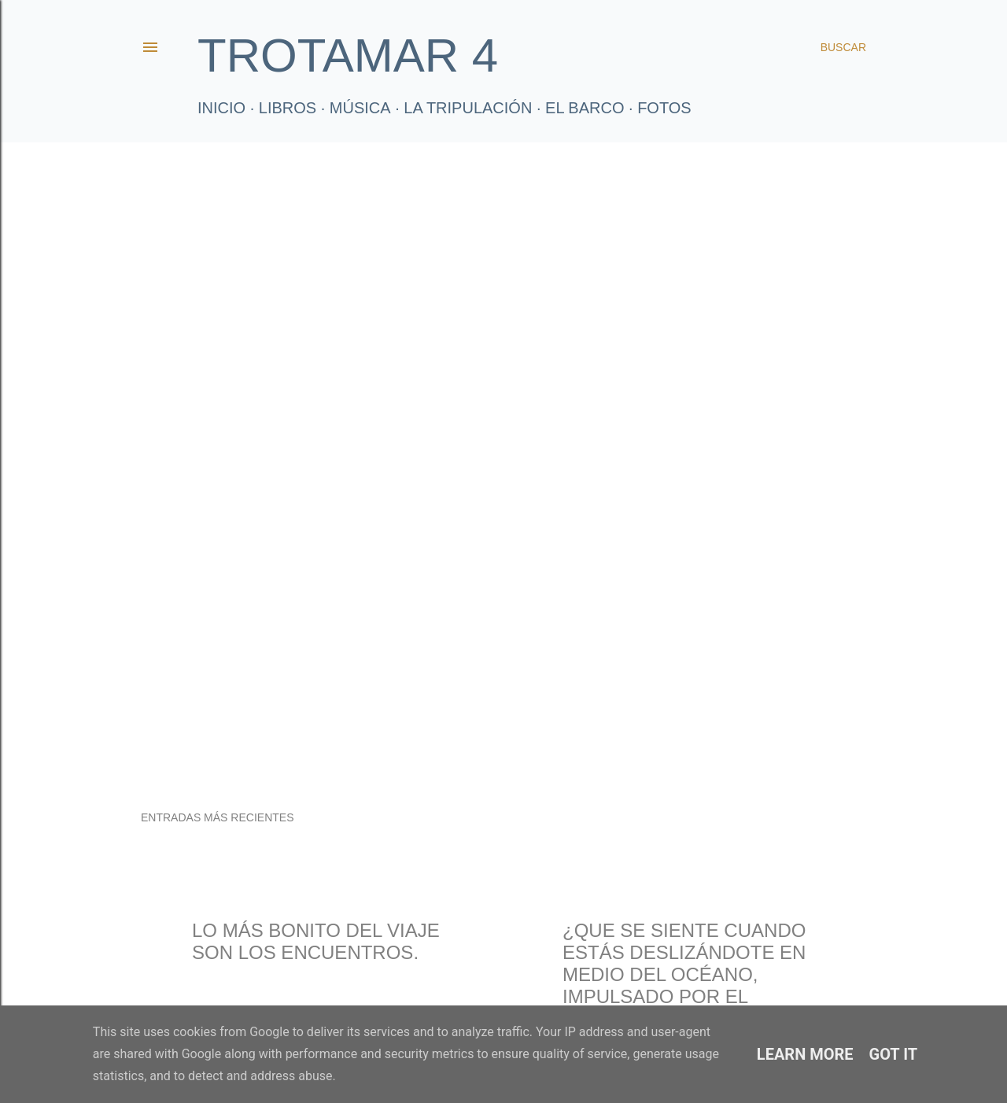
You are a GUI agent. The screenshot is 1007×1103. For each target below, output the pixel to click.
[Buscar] (843, 47)
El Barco (584, 107)
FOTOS (664, 107)
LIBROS (287, 107)
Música (360, 107)
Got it (893, 1054)
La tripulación (468, 107)
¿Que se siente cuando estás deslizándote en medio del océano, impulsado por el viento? (684, 974)
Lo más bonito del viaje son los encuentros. (316, 941)
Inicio (221, 107)
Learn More (805, 1054)
